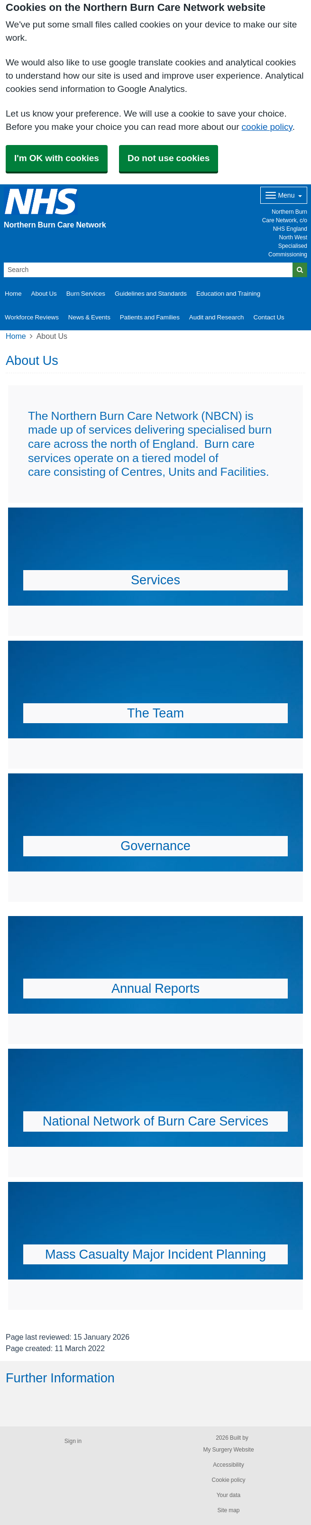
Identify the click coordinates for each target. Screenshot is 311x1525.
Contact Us (269, 317)
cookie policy (267, 126)
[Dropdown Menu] (283, 195)
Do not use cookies (169, 158)
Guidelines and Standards (151, 293)
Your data (229, 1495)
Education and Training (228, 293)
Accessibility (228, 1465)
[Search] (148, 270)
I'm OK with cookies (56, 158)
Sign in (73, 1441)
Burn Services (85, 293)
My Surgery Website (228, 1449)
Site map (228, 1510)
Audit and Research (216, 317)
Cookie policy (228, 1480)
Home (13, 293)
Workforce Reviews (32, 317)
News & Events (89, 317)
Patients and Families (150, 317)
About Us (44, 293)
